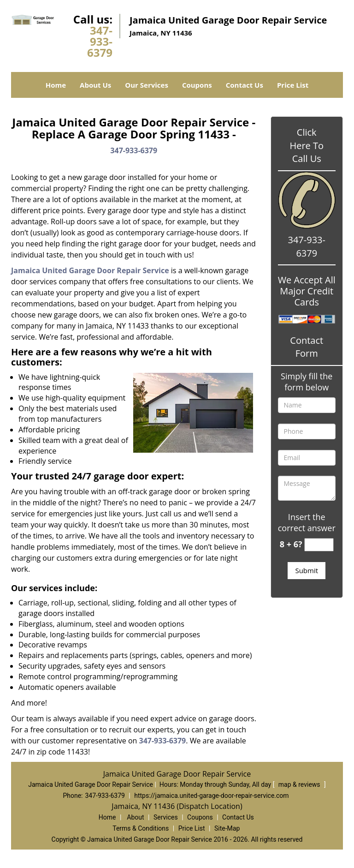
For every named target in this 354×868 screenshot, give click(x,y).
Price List (292, 85)
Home (56, 85)
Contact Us (244, 85)
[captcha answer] (319, 544)
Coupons (197, 85)
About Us (95, 85)
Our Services (146, 85)
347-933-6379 (99, 41)
